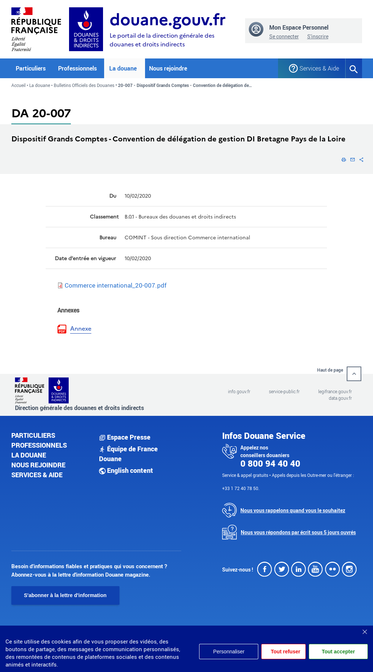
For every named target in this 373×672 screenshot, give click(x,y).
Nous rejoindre (168, 68)
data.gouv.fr (340, 398)
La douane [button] (123, 68)
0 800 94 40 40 (270, 463)
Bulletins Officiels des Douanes (84, 85)
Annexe (80, 328)
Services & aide (36, 474)
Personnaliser (229, 651)
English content (126, 470)
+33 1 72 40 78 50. (240, 488)
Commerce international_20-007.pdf (116, 285)
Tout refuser (285, 651)
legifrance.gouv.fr (335, 391)
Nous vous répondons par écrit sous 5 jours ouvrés (298, 532)
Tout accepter (338, 651)
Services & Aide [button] (317, 68)
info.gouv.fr (239, 391)
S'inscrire (317, 36)
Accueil (18, 85)
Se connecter (284, 36)
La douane (39, 85)
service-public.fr (284, 391)
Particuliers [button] (31, 68)
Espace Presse (125, 437)
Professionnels (39, 445)
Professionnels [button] (77, 68)
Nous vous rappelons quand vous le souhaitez (292, 510)
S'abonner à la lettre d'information (65, 595)
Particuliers (33, 435)
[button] (343, 159)
